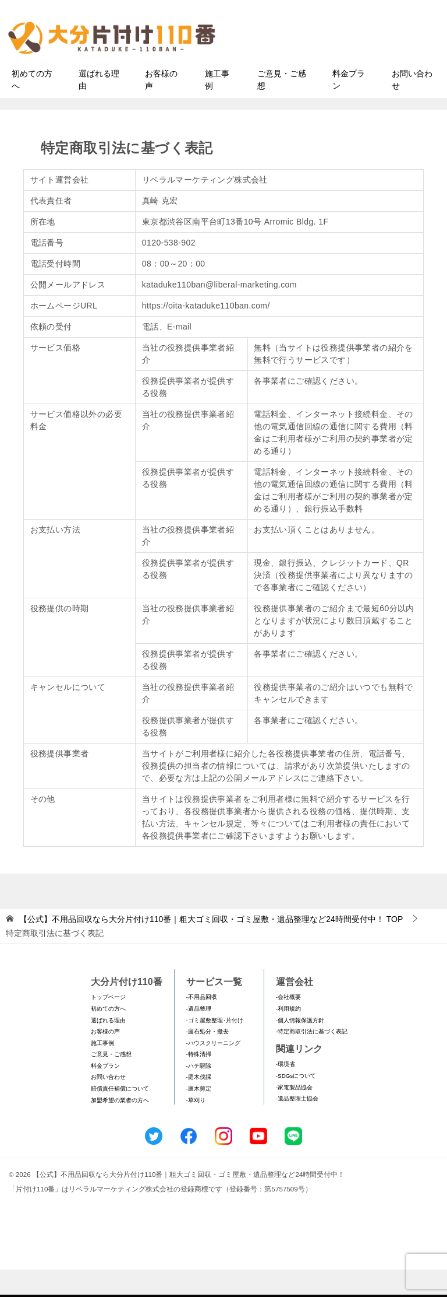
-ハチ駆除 (198, 1093)
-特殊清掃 (198, 1082)
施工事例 (217, 107)
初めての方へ (32, 107)
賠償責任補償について (120, 1116)
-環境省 (285, 1092)
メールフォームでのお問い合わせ (342, 68)
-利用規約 (288, 1036)
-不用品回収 (201, 1025)
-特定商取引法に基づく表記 (311, 1059)
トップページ (108, 1025)
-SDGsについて (296, 1103)
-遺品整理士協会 (297, 1126)
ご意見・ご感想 (281, 107)
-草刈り (195, 1127)
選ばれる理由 (99, 107)
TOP (211, 946)
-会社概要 (288, 1025)
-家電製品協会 (294, 1115)
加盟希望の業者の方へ (120, 1127)
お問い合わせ (412, 107)
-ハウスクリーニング (213, 1070)
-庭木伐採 (198, 1105)
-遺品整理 (198, 1036)
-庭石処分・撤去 (207, 1059)
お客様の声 (161, 107)
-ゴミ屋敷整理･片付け (214, 1047)
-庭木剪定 (198, 1116)
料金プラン (348, 107)
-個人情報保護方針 (300, 1047)
